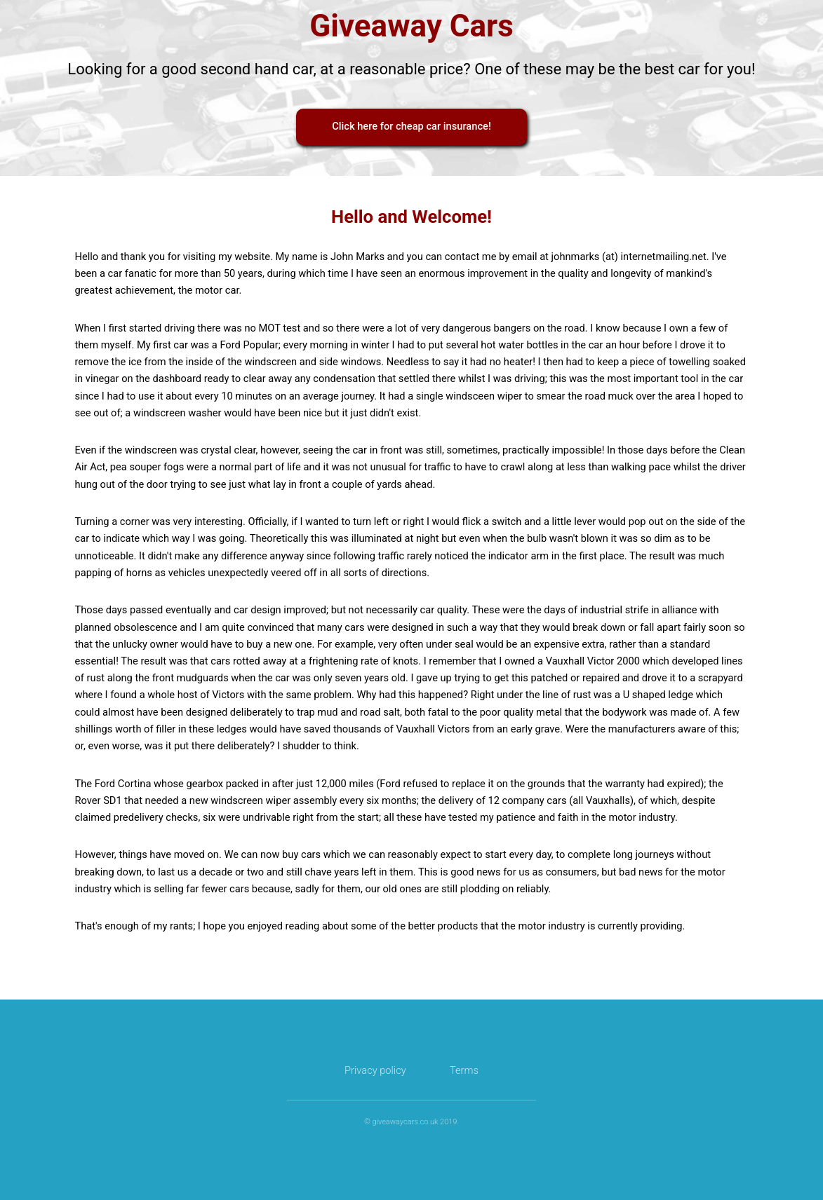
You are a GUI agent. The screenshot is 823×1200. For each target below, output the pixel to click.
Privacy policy (375, 1070)
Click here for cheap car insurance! (411, 126)
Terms (464, 1070)
